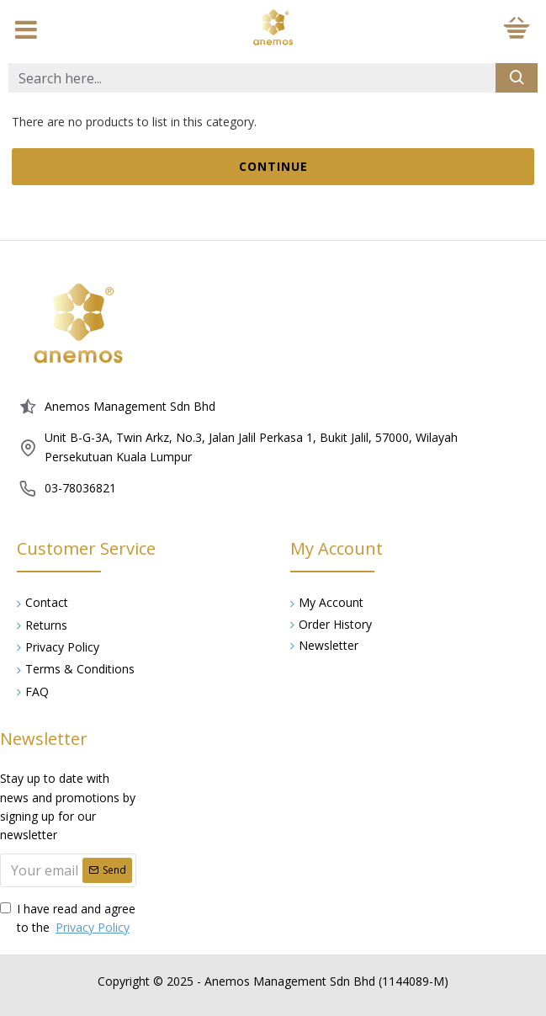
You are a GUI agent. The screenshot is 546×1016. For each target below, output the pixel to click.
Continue (273, 166)
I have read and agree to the (67, 919)
